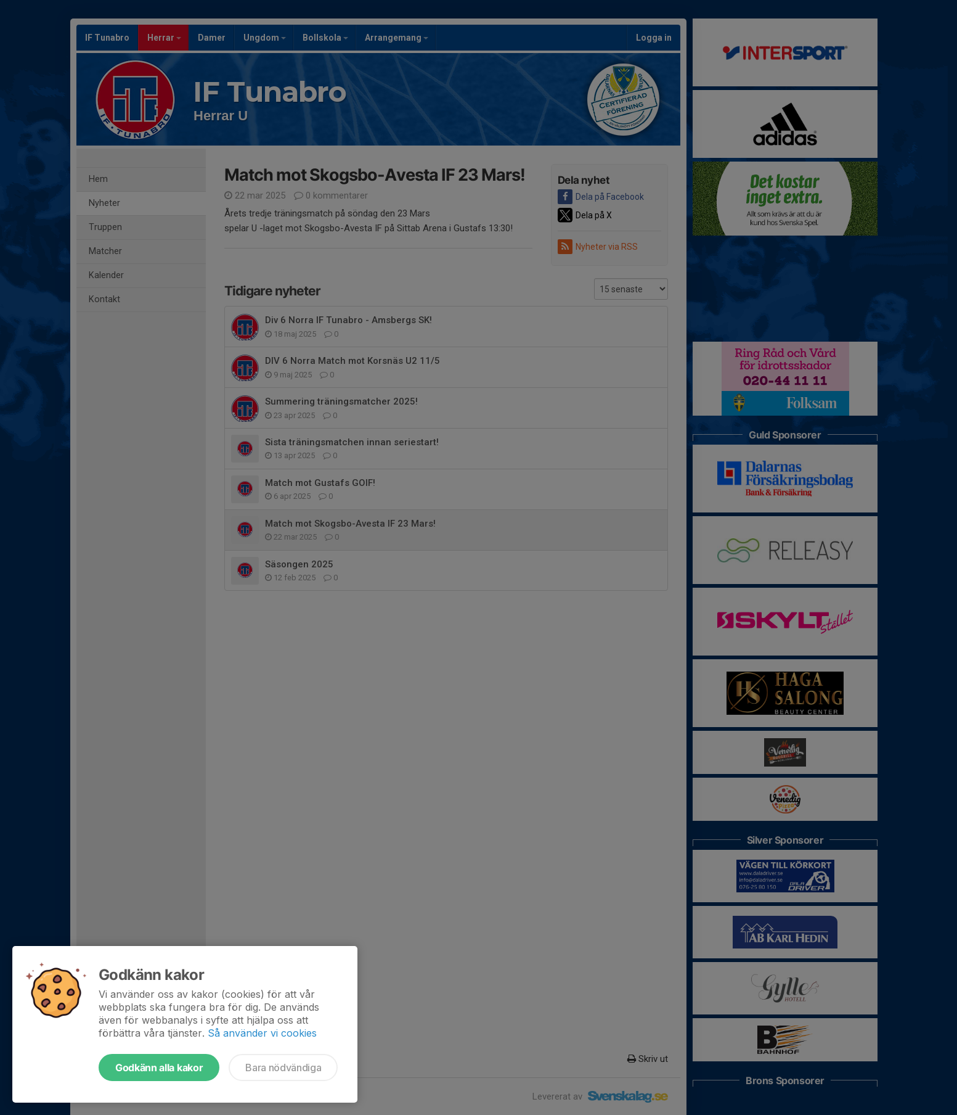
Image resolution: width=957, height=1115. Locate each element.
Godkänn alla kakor (159, 1067)
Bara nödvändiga (283, 1067)
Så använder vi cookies (262, 1033)
